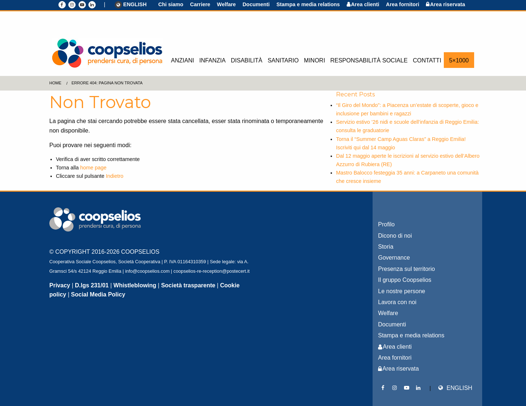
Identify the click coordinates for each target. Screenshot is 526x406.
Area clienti (365, 4)
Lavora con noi (397, 302)
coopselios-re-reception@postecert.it (212, 271)
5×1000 (459, 60)
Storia (385, 247)
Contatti (427, 60)
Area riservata (447, 4)
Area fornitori (402, 4)
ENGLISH (131, 4)
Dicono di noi (395, 236)
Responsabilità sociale (369, 60)
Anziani (182, 60)
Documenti (256, 4)
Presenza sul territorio (406, 269)
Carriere (200, 4)
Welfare (226, 4)
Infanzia (212, 60)
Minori (314, 60)
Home (55, 83)
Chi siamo (170, 4)
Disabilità (246, 60)
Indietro (114, 176)
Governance (394, 257)
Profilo (386, 224)
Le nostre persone (401, 291)
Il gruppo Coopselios (404, 280)
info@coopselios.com (147, 271)
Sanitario (283, 60)
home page (93, 168)
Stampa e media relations (308, 4)
